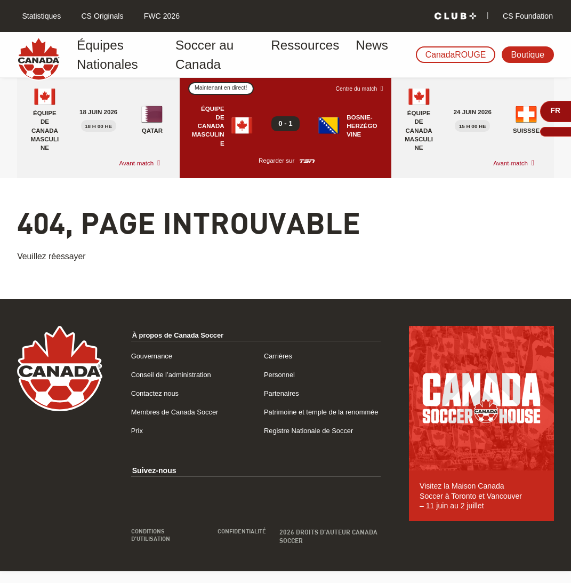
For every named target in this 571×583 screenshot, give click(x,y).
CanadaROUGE (455, 54)
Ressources (293, 54)
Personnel (280, 374)
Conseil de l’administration (175, 374)
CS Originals (101, 16)
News (346, 54)
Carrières (279, 356)
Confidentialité (239, 543)
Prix (137, 441)
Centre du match (353, 89)
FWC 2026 (161, 16)
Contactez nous (157, 393)
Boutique (528, 54)
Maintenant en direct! (224, 88)
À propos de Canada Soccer (182, 335)
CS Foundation (527, 16)
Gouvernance (153, 356)
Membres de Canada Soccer (179, 412)
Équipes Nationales (124, 54)
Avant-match (136, 163)
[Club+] (455, 16)
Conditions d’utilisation (153, 547)
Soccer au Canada (216, 54)
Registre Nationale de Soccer (312, 441)
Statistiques (40, 16)
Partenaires (283, 393)
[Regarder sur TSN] (307, 160)
